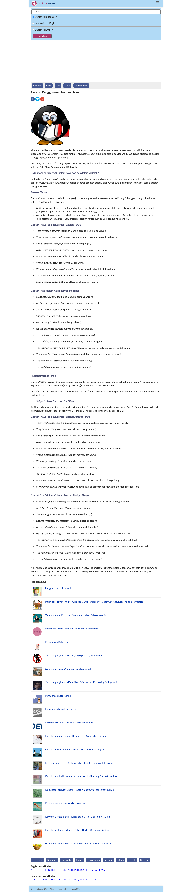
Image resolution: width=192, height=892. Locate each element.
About (52, 889)
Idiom (121, 859)
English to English (44, 29)
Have (67, 85)
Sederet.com (38, 889)
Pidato (79, 859)
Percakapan (94, 859)
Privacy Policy (62, 889)
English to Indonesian (46, 16)
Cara (48, 85)
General (37, 85)
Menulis (108, 859)
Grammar (52, 859)
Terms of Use (75, 889)
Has (58, 85)
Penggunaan (81, 85)
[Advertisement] (96, 59)
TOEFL (131, 859)
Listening (37, 859)
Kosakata (66, 859)
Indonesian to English (46, 23)
